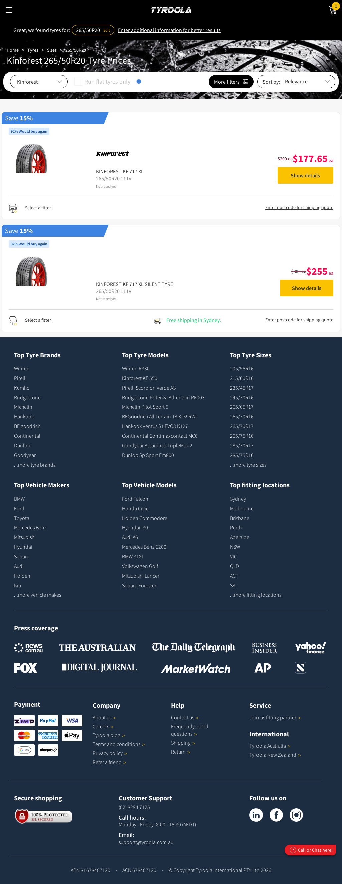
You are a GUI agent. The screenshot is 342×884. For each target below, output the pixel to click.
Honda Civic (135, 508)
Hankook (24, 416)
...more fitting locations (255, 594)
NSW (235, 546)
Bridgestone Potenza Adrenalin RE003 (163, 397)
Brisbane (239, 518)
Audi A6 (130, 537)
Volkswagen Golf (140, 566)
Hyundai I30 (135, 527)
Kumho (22, 387)
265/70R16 (242, 416)
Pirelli (20, 378)
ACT (234, 575)
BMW (19, 498)
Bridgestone (27, 397)
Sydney (238, 498)
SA (232, 585)
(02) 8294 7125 (134, 807)
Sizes (52, 50)
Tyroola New (275, 754)
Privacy (110, 753)
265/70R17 (242, 426)
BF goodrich (27, 426)
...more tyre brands (34, 464)
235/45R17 (242, 387)
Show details (305, 175)
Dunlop (22, 445)
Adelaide (239, 537)
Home (13, 50)
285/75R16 (242, 455)
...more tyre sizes (248, 464)
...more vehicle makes (37, 594)
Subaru (21, 556)
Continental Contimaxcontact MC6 (160, 435)
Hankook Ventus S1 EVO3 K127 (155, 426)
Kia (17, 585)
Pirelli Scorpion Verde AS (149, 387)
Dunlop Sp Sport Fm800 (148, 455)
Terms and (119, 744)
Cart (337, 5)
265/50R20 (75, 50)
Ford (19, 508)
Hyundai (23, 546)
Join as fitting (275, 717)
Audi (19, 566)
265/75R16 (242, 435)
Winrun (22, 368)
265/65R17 (242, 406)
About (104, 717)
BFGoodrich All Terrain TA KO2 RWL (160, 416)
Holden (22, 575)
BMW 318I (132, 556)
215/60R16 (242, 378)
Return (178, 751)
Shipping (181, 742)
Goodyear (25, 455)
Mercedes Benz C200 (144, 546)
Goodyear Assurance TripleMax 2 (157, 445)
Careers (101, 726)
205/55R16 (242, 368)
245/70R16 (242, 397)
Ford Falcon (135, 498)
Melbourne (242, 508)
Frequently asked (189, 730)
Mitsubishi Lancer (140, 575)
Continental (27, 435)
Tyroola (109, 735)
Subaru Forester (139, 585)
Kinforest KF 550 (139, 378)
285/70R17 (242, 445)
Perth (236, 527)
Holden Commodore (144, 518)
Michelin (23, 406)
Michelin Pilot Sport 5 (145, 406)
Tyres (32, 50)
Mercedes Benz (30, 527)
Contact (185, 717)
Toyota (21, 518)
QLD (234, 566)
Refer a (109, 762)
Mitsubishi (25, 537)
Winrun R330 (136, 368)
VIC (233, 556)
